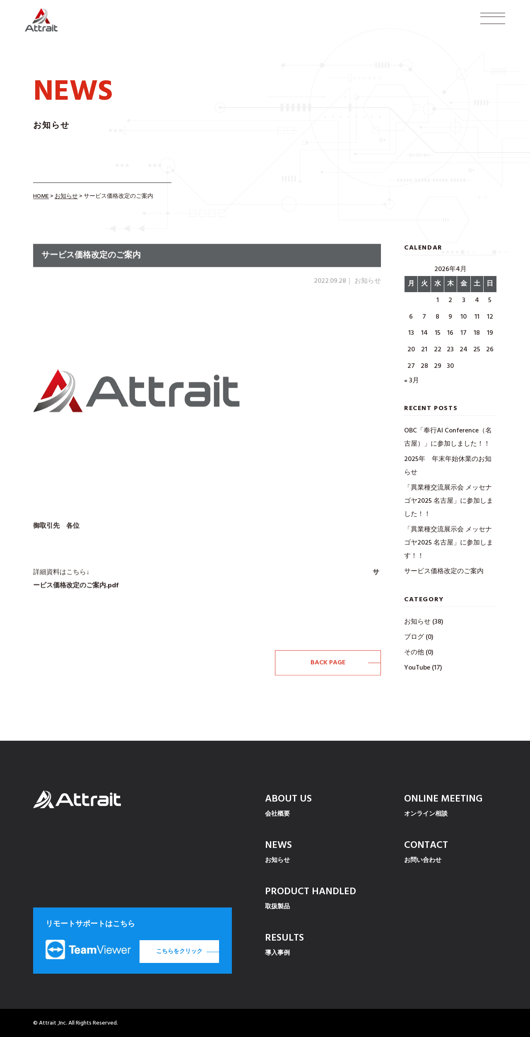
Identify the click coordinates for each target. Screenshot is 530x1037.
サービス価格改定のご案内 (444, 571)
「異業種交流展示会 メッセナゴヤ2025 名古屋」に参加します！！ (448, 543)
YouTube (417, 668)
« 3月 (411, 380)
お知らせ (417, 622)
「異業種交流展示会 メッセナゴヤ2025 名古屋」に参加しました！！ (448, 501)
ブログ (414, 637)
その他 (414, 652)
